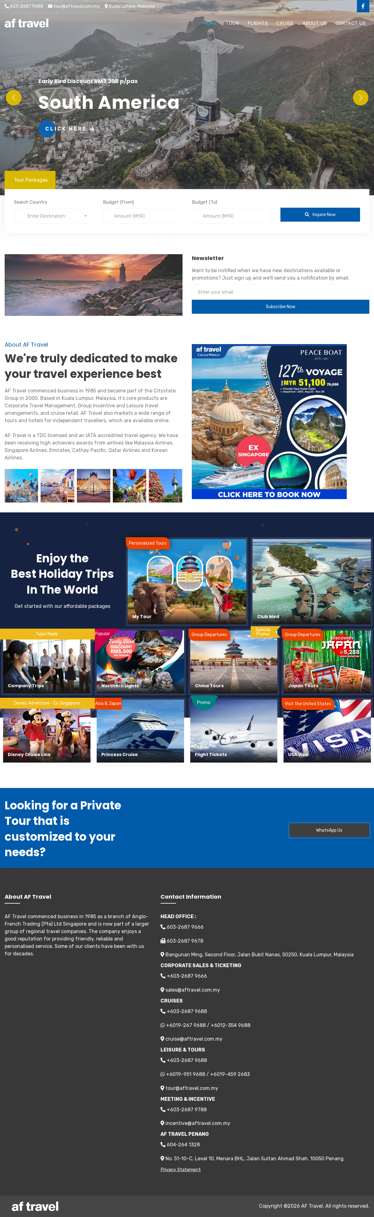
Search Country (30, 202)
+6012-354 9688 (230, 1025)
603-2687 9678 (182, 941)
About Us (314, 23)
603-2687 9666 (182, 927)
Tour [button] (232, 23)
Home (210, 23)
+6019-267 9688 (186, 1025)
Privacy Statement (181, 1169)
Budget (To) (204, 202)
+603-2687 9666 (184, 976)
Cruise (285, 23)
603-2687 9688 (24, 6)
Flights (258, 23)
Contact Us (351, 23)
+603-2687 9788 (184, 1110)
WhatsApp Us (329, 830)
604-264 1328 (180, 1145)
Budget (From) (118, 202)
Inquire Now (320, 214)
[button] (360, 97)
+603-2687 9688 (184, 1011)
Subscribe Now (280, 306)
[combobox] (54, 216)
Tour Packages (31, 180)
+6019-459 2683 (230, 1074)
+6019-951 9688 (185, 1074)
